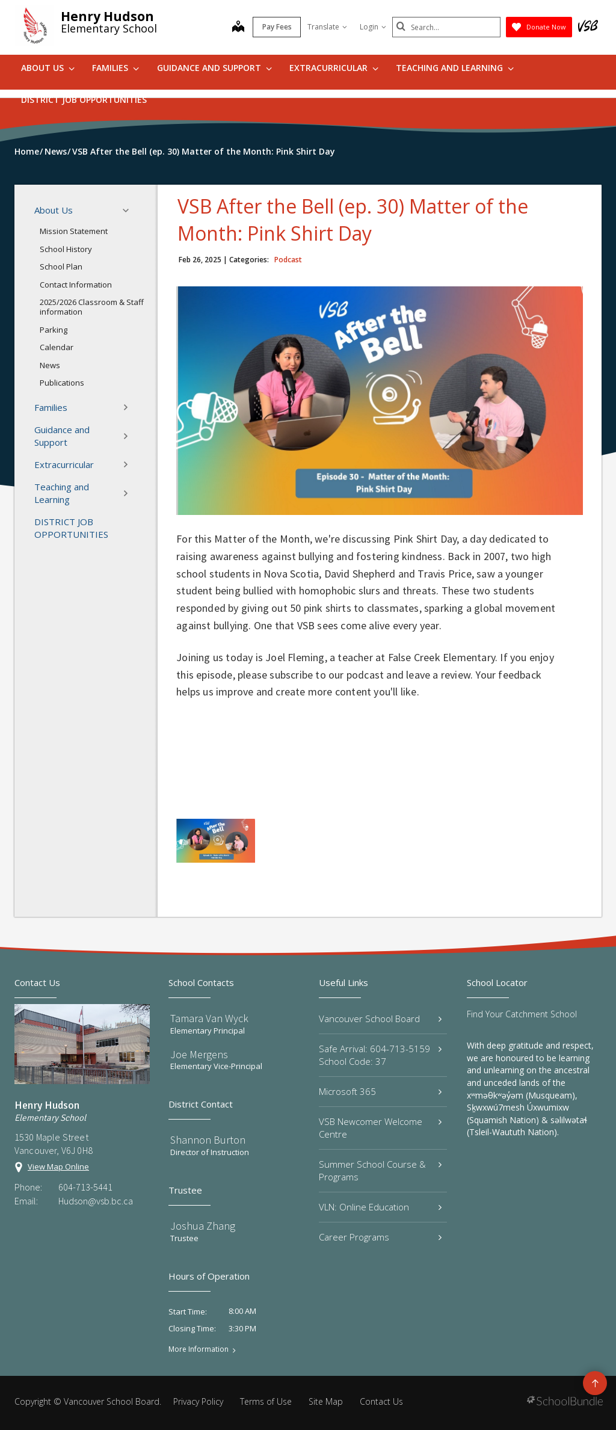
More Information (198, 1349)
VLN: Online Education (380, 1207)
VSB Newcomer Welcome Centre (380, 1127)
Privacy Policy (198, 1401)
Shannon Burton (207, 1140)
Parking (53, 329)
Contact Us (381, 1401)
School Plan (61, 266)
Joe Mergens (199, 1054)
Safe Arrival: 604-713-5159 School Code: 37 (380, 1055)
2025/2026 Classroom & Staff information (92, 307)
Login (373, 27)
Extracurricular (333, 67)
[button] (129, 210)
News (50, 365)
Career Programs (380, 1237)
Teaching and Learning (455, 67)
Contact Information (76, 284)
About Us (48, 67)
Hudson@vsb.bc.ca (95, 1201)
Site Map (326, 1401)
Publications (62, 382)
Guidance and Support (214, 67)
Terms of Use (266, 1401)
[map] (238, 27)
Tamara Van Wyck (209, 1018)
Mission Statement (74, 231)
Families (115, 67)
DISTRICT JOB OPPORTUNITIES (84, 99)
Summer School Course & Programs (380, 1170)
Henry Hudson (107, 16)
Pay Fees (277, 27)
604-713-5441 (85, 1187)
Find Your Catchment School (522, 1014)
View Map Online (58, 1166)
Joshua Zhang (202, 1226)
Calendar (56, 347)
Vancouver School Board (380, 1018)
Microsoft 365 (380, 1091)
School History (66, 249)
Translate (327, 27)
